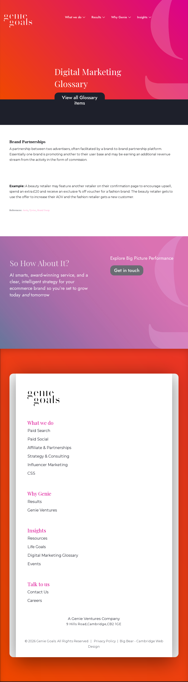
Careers (34, 600)
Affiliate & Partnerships (49, 447)
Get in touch (126, 270)
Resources (37, 538)
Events (34, 564)
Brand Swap (43, 210)
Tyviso (32, 210)
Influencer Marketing (47, 464)
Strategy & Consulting (48, 456)
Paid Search (38, 430)
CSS (31, 473)
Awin (25, 210)
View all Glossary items (79, 100)
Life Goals (36, 546)
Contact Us (38, 592)
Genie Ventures (42, 510)
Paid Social (37, 439)
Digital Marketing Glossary (52, 555)
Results (34, 501)
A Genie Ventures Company (94, 618)
